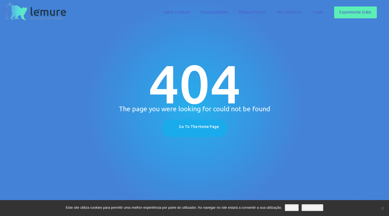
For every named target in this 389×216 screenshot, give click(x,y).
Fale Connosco (289, 12)
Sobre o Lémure (177, 12)
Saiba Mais (312, 207)
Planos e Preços (252, 12)
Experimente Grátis (355, 12)
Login (317, 12)
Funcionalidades (214, 12)
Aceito (292, 207)
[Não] (382, 208)
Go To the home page (199, 126)
